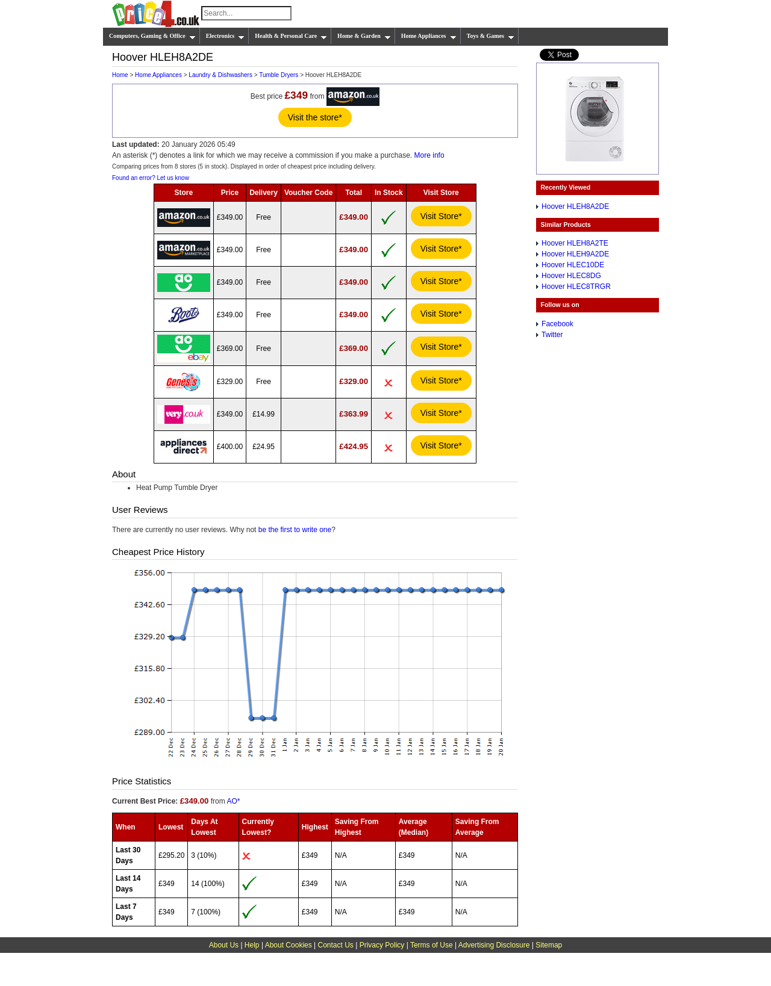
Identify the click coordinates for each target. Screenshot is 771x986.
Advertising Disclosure (494, 945)
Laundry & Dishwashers (220, 75)
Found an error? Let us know (150, 178)
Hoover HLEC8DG (571, 275)
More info (429, 155)
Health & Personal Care (291, 36)
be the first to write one (294, 530)
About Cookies (288, 945)
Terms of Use (431, 945)
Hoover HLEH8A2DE (575, 206)
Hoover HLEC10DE (573, 265)
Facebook (557, 324)
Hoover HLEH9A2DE (575, 254)
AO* (233, 801)
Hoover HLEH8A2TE (575, 243)
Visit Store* (441, 216)
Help (252, 945)
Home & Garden (364, 36)
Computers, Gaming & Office (152, 36)
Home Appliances (429, 36)
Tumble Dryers (278, 75)
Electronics (225, 36)
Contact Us (336, 945)
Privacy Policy (382, 945)
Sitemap (548, 945)
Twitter (552, 334)
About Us (224, 945)
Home (120, 75)
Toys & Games (490, 36)
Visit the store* (315, 117)
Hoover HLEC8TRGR (576, 286)
